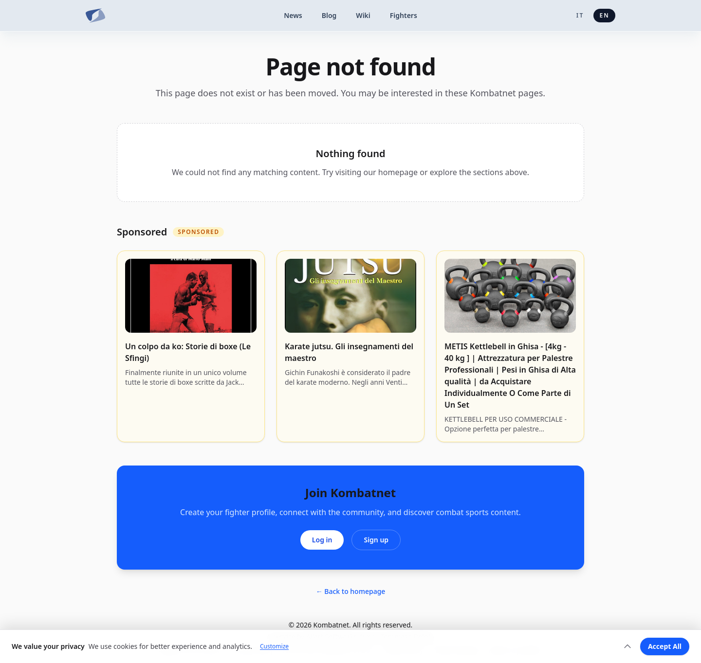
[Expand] (627, 646)
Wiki (363, 15)
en (604, 15)
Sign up (376, 539)
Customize (274, 646)
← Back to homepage (351, 591)
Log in (322, 539)
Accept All (665, 646)
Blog (329, 15)
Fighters (403, 15)
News (293, 15)
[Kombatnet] (95, 15)
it (580, 15)
